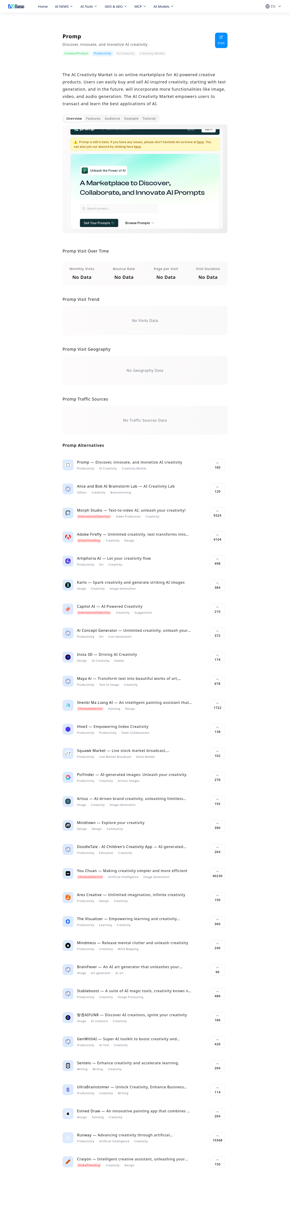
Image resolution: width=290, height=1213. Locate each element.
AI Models (164, 6)
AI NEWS (64, 6)
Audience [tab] (112, 118)
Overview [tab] (74, 118)
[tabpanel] (145, 182)
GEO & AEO (116, 6)
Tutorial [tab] (149, 118)
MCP (140, 6)
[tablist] (111, 118)
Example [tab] (131, 118)
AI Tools (88, 6)
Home (43, 6)
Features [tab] (93, 118)
